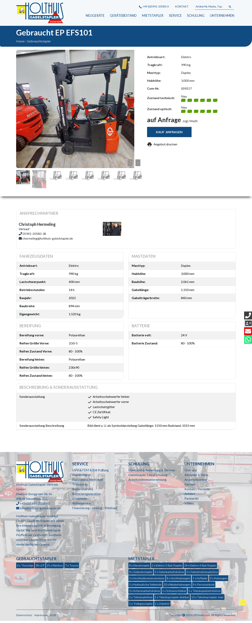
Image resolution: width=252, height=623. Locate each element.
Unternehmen (222, 16)
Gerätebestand (122, 16)
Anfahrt (189, 495)
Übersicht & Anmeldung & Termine (151, 472)
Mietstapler (152, 16)
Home (20, 43)
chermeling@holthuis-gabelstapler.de (47, 240)
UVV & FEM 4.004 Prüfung (90, 472)
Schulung (196, 16)
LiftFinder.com (201, 617)
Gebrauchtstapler (39, 43)
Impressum (41, 617)
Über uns (190, 472)
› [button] (137, 165)
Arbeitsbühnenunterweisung (147, 481)
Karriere (190, 486)
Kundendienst (81, 477)
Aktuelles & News (196, 477)
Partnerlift (191, 500)
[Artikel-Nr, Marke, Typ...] (210, 6)
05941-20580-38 (34, 236)
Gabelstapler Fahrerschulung (147, 477)
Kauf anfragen (169, 134)
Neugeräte (94, 16)
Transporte (79, 486)
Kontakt (182, 6)
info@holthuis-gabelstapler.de (40, 510)
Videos (189, 505)
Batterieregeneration (86, 495)
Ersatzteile (79, 500)
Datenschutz (24, 617)
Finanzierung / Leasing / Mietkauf (94, 510)
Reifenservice (81, 505)
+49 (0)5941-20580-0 (154, 6)
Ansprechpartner (195, 481)
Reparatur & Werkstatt (87, 481)
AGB (53, 617)
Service (175, 16)
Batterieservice (82, 491)
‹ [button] (130, 165)
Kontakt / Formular (197, 491)
